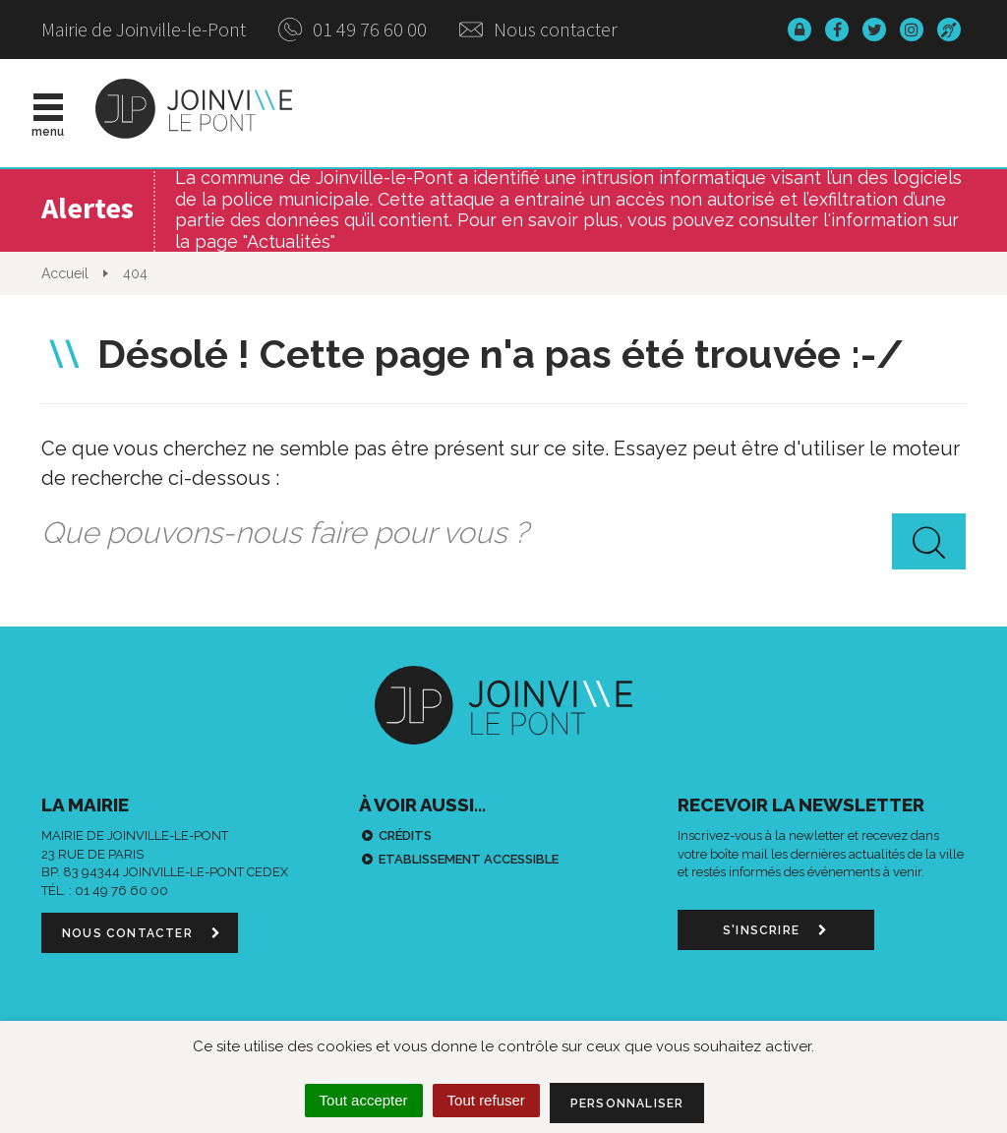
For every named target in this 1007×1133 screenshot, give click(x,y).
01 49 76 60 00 (352, 29)
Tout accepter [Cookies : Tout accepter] (364, 1100)
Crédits (405, 835)
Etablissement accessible (469, 859)
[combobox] (503, 533)
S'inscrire (775, 930)
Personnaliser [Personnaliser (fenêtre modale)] (627, 1103)
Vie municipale (560, 112)
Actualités (421, 112)
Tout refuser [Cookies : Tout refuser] (486, 1100)
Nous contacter (538, 29)
